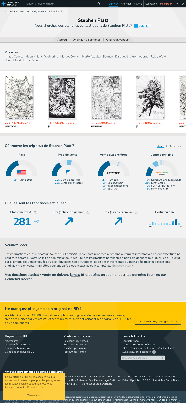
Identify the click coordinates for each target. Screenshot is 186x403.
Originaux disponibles (86, 40)
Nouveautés (11, 341)
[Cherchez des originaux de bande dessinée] (64, 3)
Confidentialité (166, 348)
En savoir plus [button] (35, 387)
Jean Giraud (168, 376)
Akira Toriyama (79, 380)
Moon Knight (33, 56)
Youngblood (13, 60)
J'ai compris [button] (33, 395)
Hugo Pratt (109, 380)
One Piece (94, 380)
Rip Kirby (135, 380)
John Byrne (81, 376)
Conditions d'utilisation (143, 348)
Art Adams (139, 376)
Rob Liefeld (158, 56)
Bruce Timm (172, 380)
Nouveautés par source (17, 344)
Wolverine (51, 56)
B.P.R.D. (146, 380)
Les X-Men (30, 60)
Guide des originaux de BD (19, 351)
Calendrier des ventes (76, 341)
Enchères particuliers (75, 348)
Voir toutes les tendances (97, 384)
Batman (108, 56)
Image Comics (14, 56)
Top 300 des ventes (75, 351)
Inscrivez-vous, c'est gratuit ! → (158, 321)
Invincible (158, 380)
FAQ (124, 348)
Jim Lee (127, 376)
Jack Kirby (122, 380)
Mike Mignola (65, 376)
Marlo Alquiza (91, 56)
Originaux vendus (117, 40)
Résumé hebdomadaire (18, 348)
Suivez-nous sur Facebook (136, 351)
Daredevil (121, 56)
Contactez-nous (131, 341)
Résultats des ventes (75, 344)
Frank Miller (114, 376)
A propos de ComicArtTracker (138, 344)
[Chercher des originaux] (99, 3)
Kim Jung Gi (68, 384)
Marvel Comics (70, 56)
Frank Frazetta (97, 376)
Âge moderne (139, 56)
